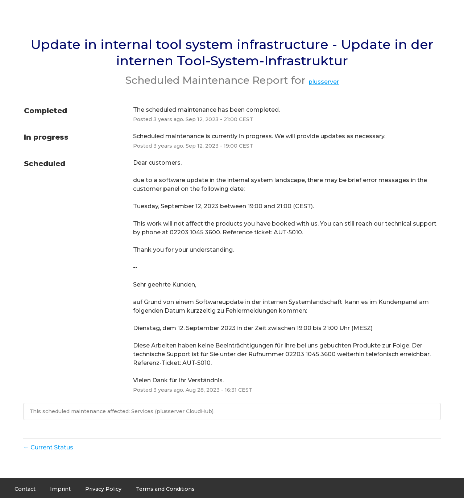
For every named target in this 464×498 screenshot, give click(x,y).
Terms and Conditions (165, 489)
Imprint (60, 489)
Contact (25, 489)
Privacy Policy (103, 489)
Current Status (48, 447)
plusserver (323, 81)
